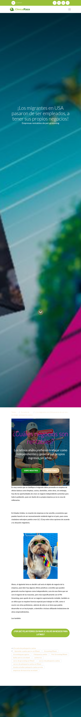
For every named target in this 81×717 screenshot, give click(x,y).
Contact (16, 3)
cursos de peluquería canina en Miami (27, 664)
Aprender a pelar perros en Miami (27, 651)
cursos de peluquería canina (49, 661)
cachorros (38, 658)
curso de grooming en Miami (23, 661)
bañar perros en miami (21, 658)
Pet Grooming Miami (59, 654)
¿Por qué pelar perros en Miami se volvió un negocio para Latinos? (41, 633)
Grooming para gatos (21, 654)
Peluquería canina (40, 654)
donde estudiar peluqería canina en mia (28, 667)
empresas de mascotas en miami (25, 670)
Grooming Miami (50, 651)
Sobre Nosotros (31, 470)
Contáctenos (51, 470)
